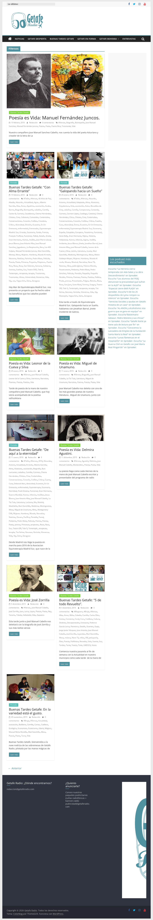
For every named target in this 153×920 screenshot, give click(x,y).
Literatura (81, 251)
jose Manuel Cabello (79, 247)
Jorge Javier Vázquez (67, 630)
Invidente (63, 243)
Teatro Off (17, 528)
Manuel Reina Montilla (18, 732)
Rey (49, 611)
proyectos (35, 524)
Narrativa (83, 262)
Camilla (45, 210)
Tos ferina (20, 532)
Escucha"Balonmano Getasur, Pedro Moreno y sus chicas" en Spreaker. (126, 318)
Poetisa (91, 277)
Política (98, 277)
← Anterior (14, 768)
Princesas (26, 524)
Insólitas (40, 495)
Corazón (26, 221)
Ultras (21, 277)
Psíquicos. (41, 262)
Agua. (36, 202)
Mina (34, 509)
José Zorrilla (14, 611)
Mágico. (48, 728)
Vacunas (68, 292)
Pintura (69, 277)
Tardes (62, 645)
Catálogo (83, 213)
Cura (61, 224)
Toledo (19, 615)
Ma (35, 502)
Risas (15, 266)
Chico (71, 217)
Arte (72, 206)
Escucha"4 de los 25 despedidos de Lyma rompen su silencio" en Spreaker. (124, 295)
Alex (18, 206)
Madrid (40, 502)
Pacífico (27, 517)
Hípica (85, 236)
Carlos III (12, 213)
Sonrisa (12, 269)
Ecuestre (36, 224)
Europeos (79, 232)
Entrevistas (129, 38)
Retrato (93, 281)
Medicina (71, 254)
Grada (48, 236)
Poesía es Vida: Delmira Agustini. (76, 451)
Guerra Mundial (15, 495)
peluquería (93, 637)
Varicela (76, 292)
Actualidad (28, 202)
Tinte (80, 645)
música (68, 637)
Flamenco (75, 626)
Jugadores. (21, 247)
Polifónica (74, 641)
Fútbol (35, 236)
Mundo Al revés (44, 254)
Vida (73, 126)
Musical (75, 262)
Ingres (85, 240)
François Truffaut (16, 236)
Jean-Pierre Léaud (43, 240)
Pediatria (75, 269)
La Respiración (33, 247)
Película (46, 258)
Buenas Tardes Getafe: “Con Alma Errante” (29, 189)
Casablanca (29, 213)
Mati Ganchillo (34, 732)
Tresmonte (66, 126)
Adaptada (80, 202)
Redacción (33, 122)
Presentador (77, 281)
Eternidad (13, 491)
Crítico (11, 224)
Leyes (32, 611)
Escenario (31, 232)
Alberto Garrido (40, 465)
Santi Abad (76, 284)
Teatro (74, 645)
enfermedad (23, 228)
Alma (87, 202)
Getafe (42, 236)
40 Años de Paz (44, 198)
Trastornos (40, 273)
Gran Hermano (15, 240)
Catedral (91, 213)
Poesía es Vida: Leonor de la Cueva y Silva (29, 365)
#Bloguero (78, 611)
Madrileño (13, 506)
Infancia (79, 240)
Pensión (78, 273)
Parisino (28, 258)
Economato (22, 728)
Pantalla (34, 517)
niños (82, 637)
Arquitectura (64, 206)
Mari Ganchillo (44, 251)
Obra (69, 266)
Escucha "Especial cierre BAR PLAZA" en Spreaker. (124, 288)
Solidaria (46, 266)
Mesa (18, 254)
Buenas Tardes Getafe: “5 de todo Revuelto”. (80, 602)
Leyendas (81, 634)
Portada (13, 182)
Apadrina (30, 206)
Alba (61, 615)
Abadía (12, 202)
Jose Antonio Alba (27, 243)
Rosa (21, 266)
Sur (24, 269)
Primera (24, 262)
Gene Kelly (63, 236)
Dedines (62, 622)
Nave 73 (91, 262)
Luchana (29, 502)
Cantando (95, 210)
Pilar (61, 641)
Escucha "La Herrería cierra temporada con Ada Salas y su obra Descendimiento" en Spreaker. (125, 272)
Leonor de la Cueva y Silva (19, 378)
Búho (72, 615)
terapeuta (23, 273)
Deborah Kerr (19, 483)
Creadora (42, 221)
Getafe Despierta (37, 38)
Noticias (19, 38)
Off (86, 637)
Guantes (90, 626)
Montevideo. (78, 465)
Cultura (97, 619)
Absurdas (47, 461)
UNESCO (87, 645)
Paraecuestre (64, 269)
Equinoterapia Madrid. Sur (81, 228)
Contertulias (45, 217)
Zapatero (40, 615)
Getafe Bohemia (108, 38)
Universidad (30, 277)
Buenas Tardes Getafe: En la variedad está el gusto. (30, 711)
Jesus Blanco (14, 243)
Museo (67, 262)
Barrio (11, 210)
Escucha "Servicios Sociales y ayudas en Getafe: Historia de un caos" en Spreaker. (127, 301)
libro (41, 247)
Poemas (76, 277)
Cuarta (47, 479)
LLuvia (89, 251)
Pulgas (86, 281)
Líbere (41, 728)
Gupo (97, 626)
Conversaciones (15, 221)
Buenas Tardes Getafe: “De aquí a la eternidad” (29, 451)
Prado (61, 281)
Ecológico (13, 728)
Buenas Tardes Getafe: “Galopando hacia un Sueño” (80, 189)
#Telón (26, 198)
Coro (82, 619)
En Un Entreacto (95, 224)
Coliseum (24, 217)
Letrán (73, 251)
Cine (18, 217)
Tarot (68, 645)
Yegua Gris (21, 281)
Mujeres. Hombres (29, 254)
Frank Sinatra (23, 491)
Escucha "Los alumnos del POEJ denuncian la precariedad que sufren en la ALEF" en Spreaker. (126, 282)
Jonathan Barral (91, 243)
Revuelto (83, 641)
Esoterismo (32, 728)
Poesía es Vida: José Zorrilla (29, 600)
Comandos (34, 217)
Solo (89, 641)
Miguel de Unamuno (23, 509)
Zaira (29, 281)
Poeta (48, 126)
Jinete (81, 243)
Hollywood (63, 240)
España (62, 232)
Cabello (78, 615)
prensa (68, 281)
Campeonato (84, 210)
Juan (21, 611)
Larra (26, 611)
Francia (45, 232)
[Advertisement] (127, 97)
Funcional (28, 236)
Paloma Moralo (90, 266)
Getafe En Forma (86, 38)
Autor (87, 206)
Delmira (93, 461)
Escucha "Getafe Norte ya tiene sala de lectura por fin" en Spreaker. (127, 324)
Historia (92, 236)
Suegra (93, 284)
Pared (41, 517)
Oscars (19, 517)
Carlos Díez (94, 615)
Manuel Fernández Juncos (27, 126)
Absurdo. (19, 202)
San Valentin (29, 266)
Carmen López (73, 213)
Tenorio (12, 615)
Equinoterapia (35, 487)
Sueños (19, 269)
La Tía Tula (70, 378)
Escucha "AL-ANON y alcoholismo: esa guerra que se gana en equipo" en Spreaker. (126, 311)
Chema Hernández (43, 213)
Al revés (29, 465)
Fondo (38, 232)
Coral (77, 619)
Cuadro (98, 221)
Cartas (62, 619)
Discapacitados (73, 622)
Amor (23, 206)
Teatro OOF (32, 269)
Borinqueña (79, 122)
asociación (39, 206)
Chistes (12, 217)
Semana (38, 266)
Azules (48, 206)
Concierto (70, 619)
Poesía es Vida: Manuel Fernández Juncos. (54, 117)
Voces (94, 645)
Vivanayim (63, 296)
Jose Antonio (82, 630)
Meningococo (82, 254)
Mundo (32, 513)
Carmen (20, 213)
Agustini (85, 461)
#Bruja (86, 611)
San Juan (67, 284)
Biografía (70, 122)
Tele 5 (40, 269)
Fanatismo (88, 232)
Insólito (32, 240)
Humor (25, 240)
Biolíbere (22, 724)
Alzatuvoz (95, 202)
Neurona (12, 258)
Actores (62, 202)
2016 (40, 461)
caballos (37, 210)
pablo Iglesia (77, 266)
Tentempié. (13, 273)
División (28, 224)
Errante (23, 232)
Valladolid (27, 615)
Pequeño (85, 273)
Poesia (41, 126)
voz (14, 281)
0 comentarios (46, 122)
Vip (10, 281)
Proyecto (32, 262)
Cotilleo (34, 221)
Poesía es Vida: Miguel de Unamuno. (78, 365)
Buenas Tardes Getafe (62, 38)
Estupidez (70, 232)
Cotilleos (89, 619)
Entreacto (85, 622)
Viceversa (40, 277)
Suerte (95, 641)
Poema (80, 382)
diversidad (19, 224)
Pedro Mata (37, 258)
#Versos (61, 122)
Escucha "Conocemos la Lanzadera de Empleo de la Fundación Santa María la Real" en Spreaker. (127, 331)
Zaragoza (36, 281)
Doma (76, 224)
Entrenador (33, 228)
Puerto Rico (56, 126)
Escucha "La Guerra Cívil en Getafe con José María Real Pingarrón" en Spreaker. (126, 344)
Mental (12, 254)
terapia (31, 273)
